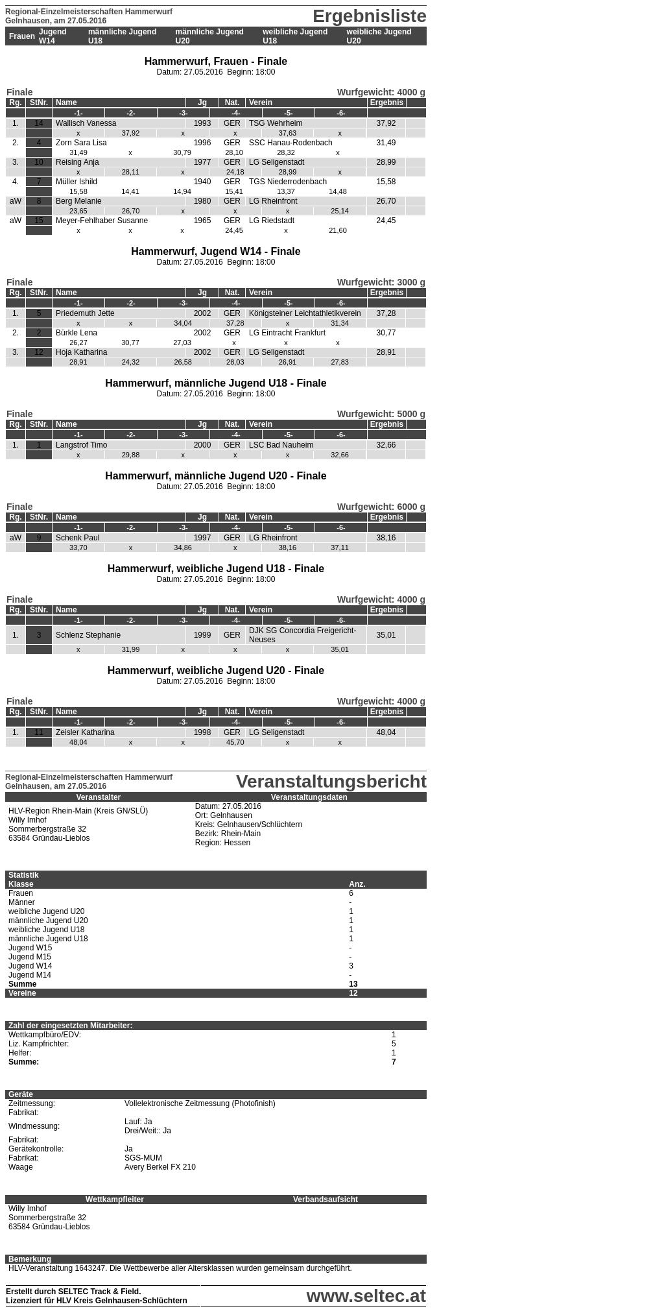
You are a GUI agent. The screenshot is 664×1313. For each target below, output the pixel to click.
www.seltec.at (366, 1296)
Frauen (22, 36)
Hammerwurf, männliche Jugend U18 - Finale (215, 383)
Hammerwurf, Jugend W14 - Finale (215, 251)
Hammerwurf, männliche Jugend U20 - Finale (215, 475)
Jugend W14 (53, 36)
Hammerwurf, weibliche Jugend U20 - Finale (216, 670)
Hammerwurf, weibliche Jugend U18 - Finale (216, 568)
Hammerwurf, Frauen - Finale (216, 61)
